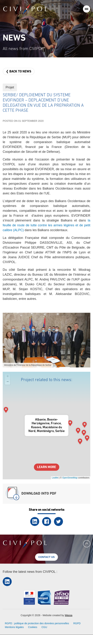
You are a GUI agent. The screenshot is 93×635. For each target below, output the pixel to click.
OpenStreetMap (70, 477)
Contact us (46, 557)
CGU (44, 627)
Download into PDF (38, 493)
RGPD (76, 623)
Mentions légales (14, 627)
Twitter (58, 521)
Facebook (46, 521)
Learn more (46, 467)
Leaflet (55, 477)
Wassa (68, 615)
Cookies (32, 627)
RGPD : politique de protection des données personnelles (37, 623)
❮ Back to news (18, 71)
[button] (46, 340)
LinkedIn (34, 521)
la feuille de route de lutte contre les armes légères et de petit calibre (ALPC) (46, 225)
